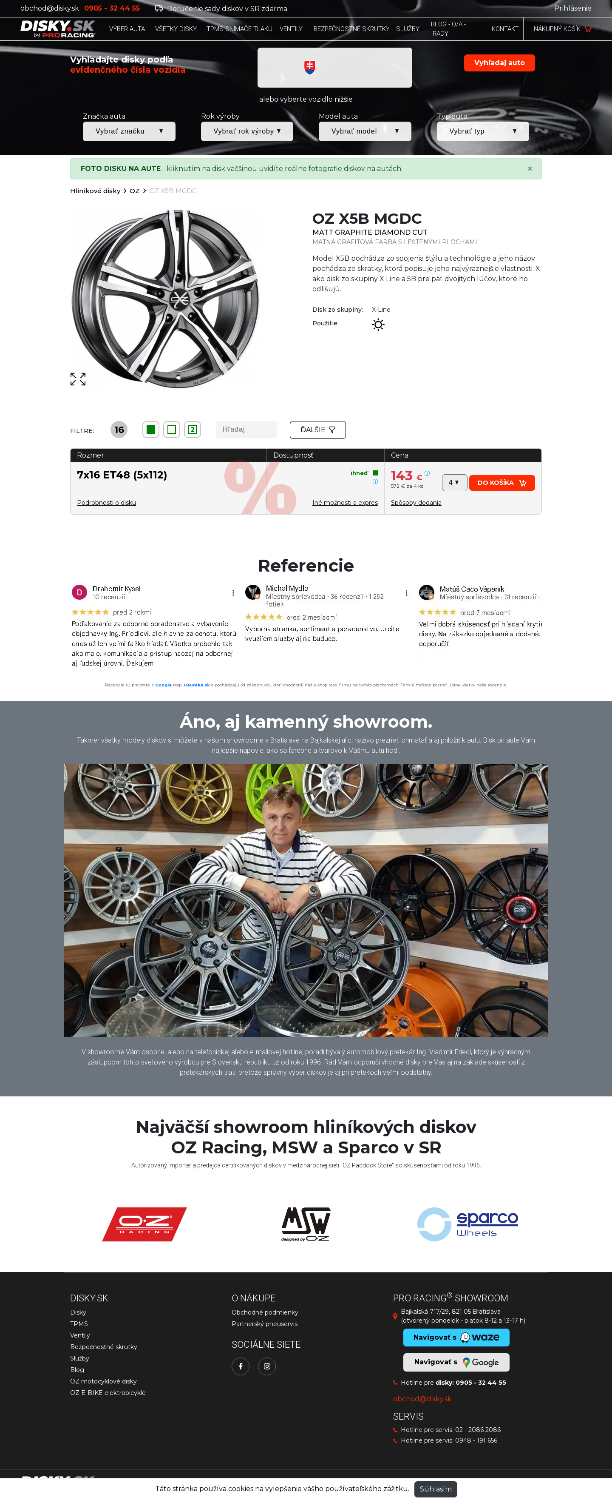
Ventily (80, 1335)
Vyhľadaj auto (499, 63)
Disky (78, 1312)
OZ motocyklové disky (103, 1381)
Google (163, 685)
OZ (135, 191)
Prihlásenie (573, 8)
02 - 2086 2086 (478, 1430)
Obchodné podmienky (265, 1312)
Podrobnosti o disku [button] (106, 503)
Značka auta (104, 116)
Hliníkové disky (95, 191)
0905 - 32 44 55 (481, 1382)
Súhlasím (436, 1489)
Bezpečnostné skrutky (103, 1347)
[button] (416, 503)
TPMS (79, 1324)
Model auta (338, 116)
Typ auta (452, 116)
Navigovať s (456, 1363)
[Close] (529, 169)
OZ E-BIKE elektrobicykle (108, 1393)
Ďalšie (317, 430)
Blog (77, 1370)
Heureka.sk (197, 685)
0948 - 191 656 (476, 1440)
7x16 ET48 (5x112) (122, 475)
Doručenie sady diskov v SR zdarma (221, 9)
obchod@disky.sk (49, 8)
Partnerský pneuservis (265, 1324)
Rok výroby (220, 116)
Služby (79, 1358)
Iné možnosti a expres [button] (345, 503)
